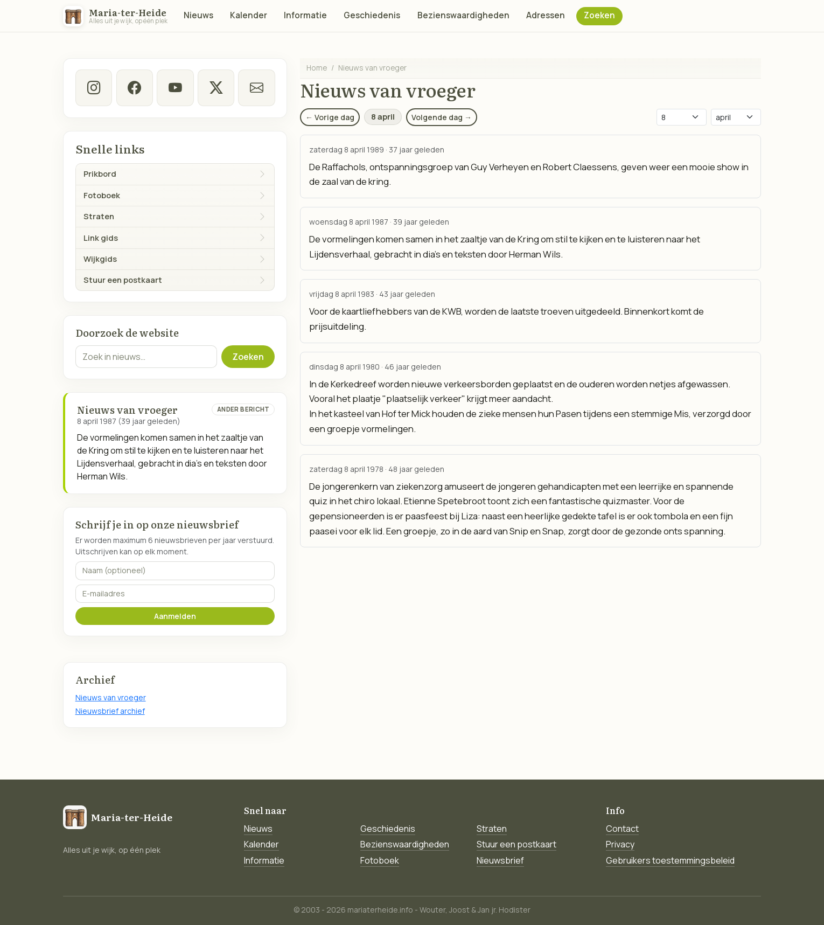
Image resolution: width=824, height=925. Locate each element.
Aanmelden (175, 616)
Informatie (305, 15)
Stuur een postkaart (516, 844)
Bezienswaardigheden (463, 15)
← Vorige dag (329, 117)
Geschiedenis (372, 15)
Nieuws (198, 15)
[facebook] (134, 87)
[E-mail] (256, 87)
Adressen (545, 15)
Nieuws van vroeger (110, 697)
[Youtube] (175, 87)
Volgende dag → (441, 117)
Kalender (248, 15)
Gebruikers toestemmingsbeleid (670, 860)
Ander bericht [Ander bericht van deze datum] (243, 409)
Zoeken (599, 15)
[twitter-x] (215, 87)
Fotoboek (379, 860)
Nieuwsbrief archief (110, 711)
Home (316, 67)
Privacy (620, 844)
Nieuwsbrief (500, 860)
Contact (622, 828)
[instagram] (93, 87)
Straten (492, 828)
